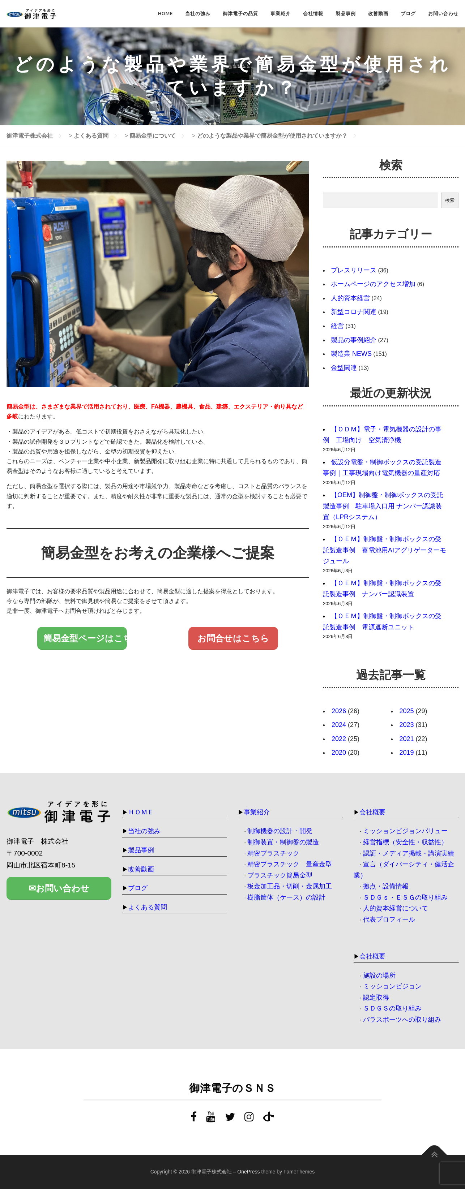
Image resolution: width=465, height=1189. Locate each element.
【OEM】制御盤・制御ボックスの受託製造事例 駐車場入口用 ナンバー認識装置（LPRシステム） (383, 506)
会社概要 (372, 812)
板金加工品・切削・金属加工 (289, 886)
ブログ (408, 13)
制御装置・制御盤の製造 (283, 842)
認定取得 (376, 997)
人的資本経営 (350, 298)
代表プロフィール (389, 919)
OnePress (248, 1172)
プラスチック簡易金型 (279, 875)
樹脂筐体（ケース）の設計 (286, 897)
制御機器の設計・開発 (279, 831)
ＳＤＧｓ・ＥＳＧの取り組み (405, 897)
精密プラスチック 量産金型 (289, 864)
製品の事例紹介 (353, 340)
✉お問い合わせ (59, 888)
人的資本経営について (395, 908)
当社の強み (197, 13)
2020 (339, 752)
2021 (407, 738)
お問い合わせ (443, 13)
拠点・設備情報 (386, 886)
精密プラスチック (273, 853)
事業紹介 (280, 13)
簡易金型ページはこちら (85, 638)
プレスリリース (353, 270)
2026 (339, 711)
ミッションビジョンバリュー (405, 831)
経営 (337, 325)
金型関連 (344, 367)
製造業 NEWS (351, 353)
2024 (339, 724)
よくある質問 (147, 907)
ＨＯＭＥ (141, 812)
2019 (407, 752)
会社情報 (313, 13)
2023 (407, 724)
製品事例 (346, 13)
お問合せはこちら (233, 638)
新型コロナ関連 (353, 311)
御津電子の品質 (240, 13)
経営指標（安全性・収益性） (405, 842)
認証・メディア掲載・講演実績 (408, 853)
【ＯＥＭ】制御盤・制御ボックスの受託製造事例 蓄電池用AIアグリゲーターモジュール (384, 550)
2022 (339, 738)
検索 (450, 200)
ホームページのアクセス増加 (373, 284)
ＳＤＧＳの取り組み (392, 1008)
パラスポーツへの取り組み (402, 1019)
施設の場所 (379, 975)
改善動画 (378, 13)
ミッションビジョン (392, 986)
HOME (165, 13)
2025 (407, 711)
